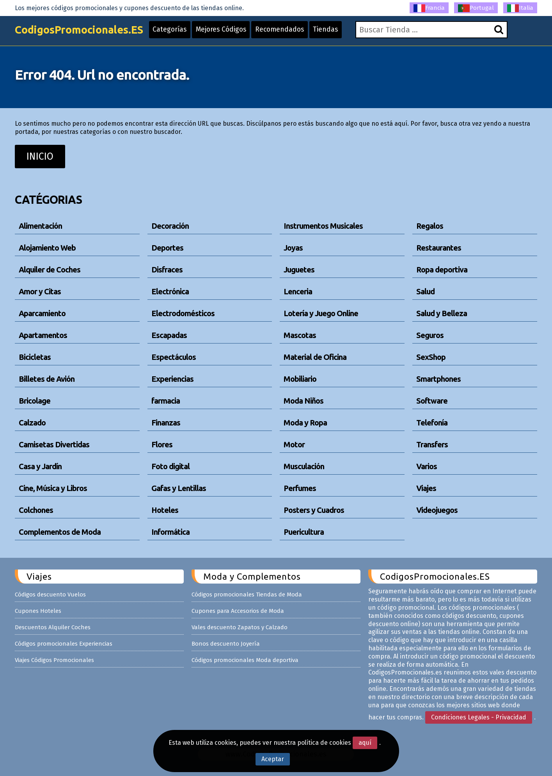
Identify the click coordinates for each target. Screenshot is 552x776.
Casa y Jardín (40, 466)
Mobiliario (300, 378)
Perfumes (300, 488)
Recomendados (291, 32)
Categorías (177, 32)
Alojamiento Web (47, 247)
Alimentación (40, 225)
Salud (425, 291)
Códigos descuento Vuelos (50, 594)
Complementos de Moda (60, 531)
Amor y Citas (40, 291)
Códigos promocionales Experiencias (63, 643)
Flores (161, 444)
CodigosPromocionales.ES (82, 32)
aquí (365, 742)
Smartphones (438, 378)
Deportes (167, 247)
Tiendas (338, 32)
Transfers (432, 444)
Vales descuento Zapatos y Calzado (240, 627)
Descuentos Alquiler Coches (53, 627)
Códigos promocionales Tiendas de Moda (247, 594)
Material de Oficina (315, 356)
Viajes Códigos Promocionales (54, 660)
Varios (426, 466)
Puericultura (304, 531)
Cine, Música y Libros (53, 488)
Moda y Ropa (305, 422)
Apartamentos (43, 335)
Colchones (36, 509)
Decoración (170, 225)
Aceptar (272, 759)
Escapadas (169, 335)
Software (431, 400)
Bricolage (34, 400)
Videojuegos (437, 509)
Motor (294, 444)
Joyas (293, 247)
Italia (520, 8)
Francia (429, 8)
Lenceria (298, 291)
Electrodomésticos (183, 313)
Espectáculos (173, 356)
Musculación (304, 466)
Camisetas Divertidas (54, 444)
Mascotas (300, 335)
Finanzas (165, 422)
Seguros (430, 335)
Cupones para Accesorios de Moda (238, 610)
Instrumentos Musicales (323, 225)
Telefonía (431, 422)
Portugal (476, 8)
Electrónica (170, 291)
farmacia (165, 400)
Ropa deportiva (441, 269)
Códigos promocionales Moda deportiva (245, 660)
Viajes (426, 488)
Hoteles (164, 509)
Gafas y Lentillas (178, 488)
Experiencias (172, 378)
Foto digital (170, 466)
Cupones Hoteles (38, 610)
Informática (170, 531)
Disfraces (167, 269)
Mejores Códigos (230, 32)
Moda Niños (303, 400)
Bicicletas (35, 356)
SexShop (431, 356)
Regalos (429, 225)
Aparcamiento (42, 313)
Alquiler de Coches (49, 269)
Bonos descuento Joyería (226, 643)
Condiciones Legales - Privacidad (478, 717)
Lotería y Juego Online (321, 313)
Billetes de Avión (47, 378)
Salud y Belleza (441, 313)
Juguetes (299, 269)
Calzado (32, 422)
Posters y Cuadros (314, 509)
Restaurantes (438, 247)
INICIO (40, 156)
